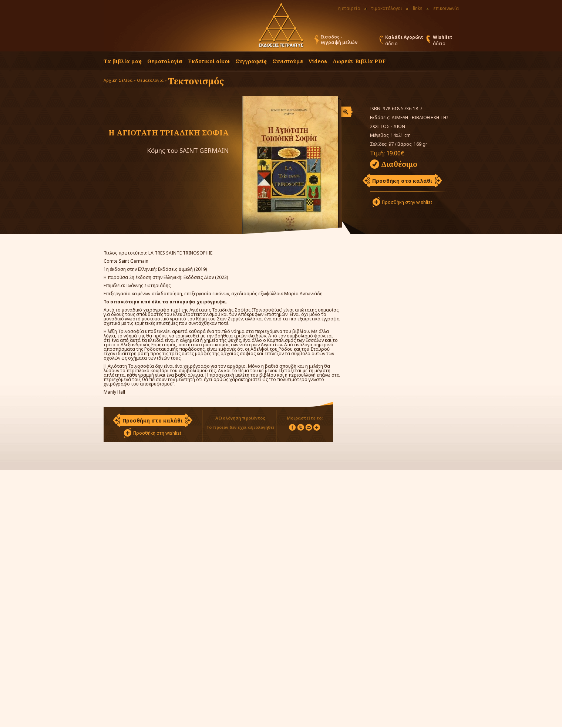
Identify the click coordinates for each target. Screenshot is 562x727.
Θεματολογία (164, 61)
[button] (181, 41)
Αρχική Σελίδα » (120, 80)
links (418, 8)
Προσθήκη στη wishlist (157, 433)
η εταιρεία (349, 8)
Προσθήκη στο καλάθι (402, 180)
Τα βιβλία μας (123, 61)
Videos (318, 61)
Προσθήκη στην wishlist (407, 202)
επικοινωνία (446, 8)
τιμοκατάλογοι (386, 8)
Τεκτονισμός (196, 81)
